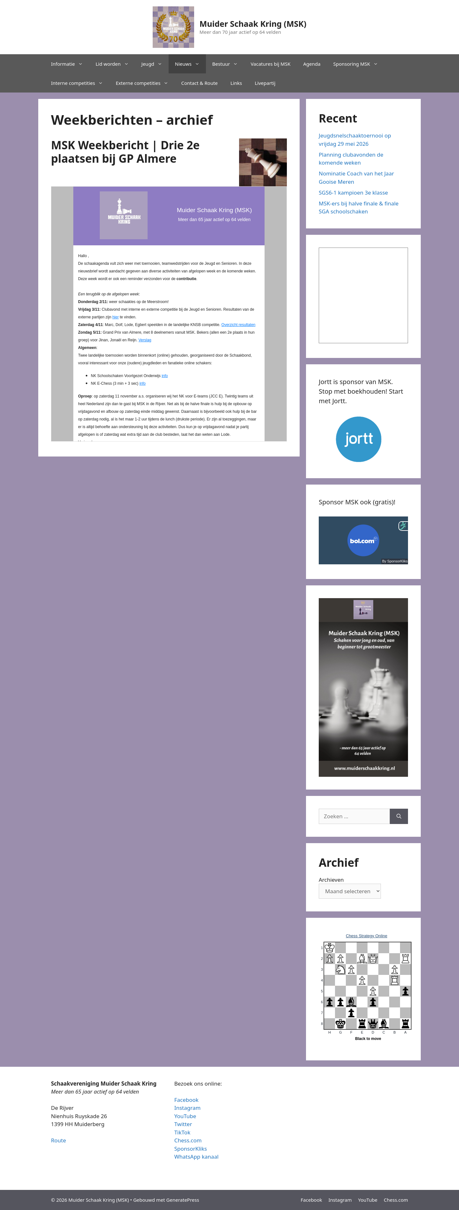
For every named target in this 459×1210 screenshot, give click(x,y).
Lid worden (115, 63)
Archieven (331, 879)
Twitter (183, 1124)
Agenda (311, 64)
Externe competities (145, 83)
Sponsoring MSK (358, 63)
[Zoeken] (399, 816)
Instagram (187, 1107)
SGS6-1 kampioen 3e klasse (353, 192)
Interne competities (80, 83)
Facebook (186, 1099)
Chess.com (188, 1140)
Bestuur (228, 63)
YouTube (185, 1116)
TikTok (182, 1132)
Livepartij (265, 83)
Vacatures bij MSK (270, 64)
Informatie (70, 63)
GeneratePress (182, 1200)
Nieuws (190, 63)
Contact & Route (199, 83)
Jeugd (155, 63)
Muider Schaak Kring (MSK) (253, 23)
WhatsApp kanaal (196, 1156)
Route (58, 1140)
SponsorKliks (190, 1148)
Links (236, 83)
